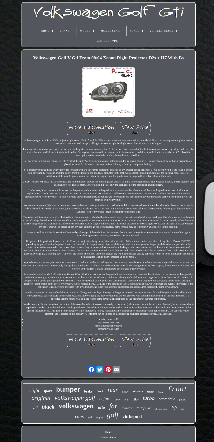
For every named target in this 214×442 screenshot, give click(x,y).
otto (101, 407)
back (100, 391)
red (90, 417)
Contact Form (108, 437)
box (183, 409)
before (104, 398)
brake (88, 391)
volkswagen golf (74, 397)
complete (144, 407)
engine (99, 417)
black (48, 407)
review (150, 391)
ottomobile (167, 399)
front (178, 389)
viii (35, 407)
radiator (127, 408)
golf (112, 415)
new (117, 399)
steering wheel (161, 409)
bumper (68, 389)
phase (182, 399)
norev (125, 391)
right (34, 390)
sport (48, 391)
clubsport (132, 416)
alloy (136, 399)
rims (79, 416)
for (113, 406)
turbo (148, 398)
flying (160, 392)
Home (108, 432)
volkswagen (76, 406)
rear (113, 389)
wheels (138, 391)
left (174, 407)
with (126, 399)
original (41, 398)
